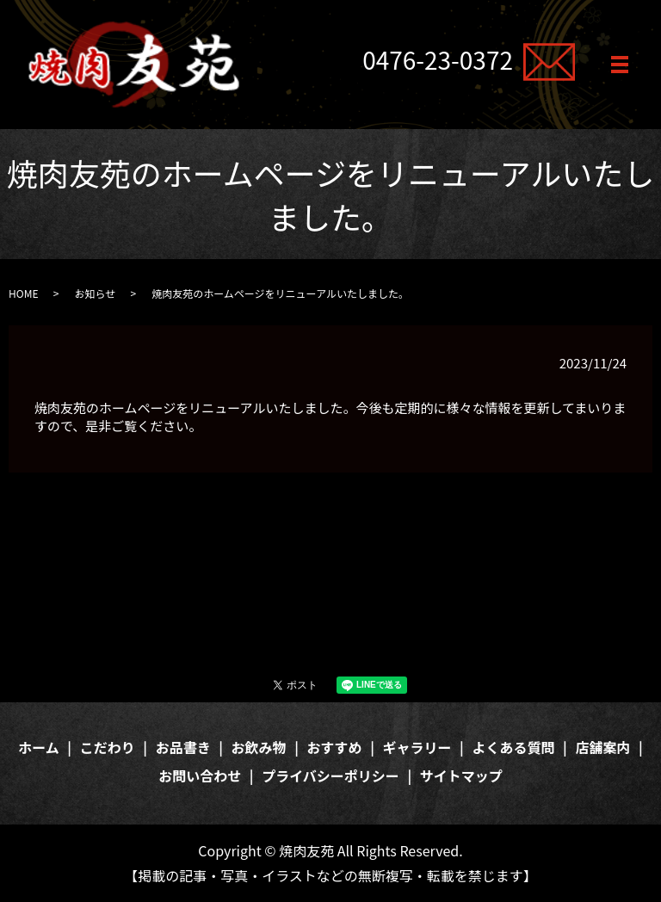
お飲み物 (259, 747)
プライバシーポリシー (330, 775)
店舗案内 (602, 747)
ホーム (38, 747)
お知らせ (94, 293)
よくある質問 (513, 747)
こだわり (107, 747)
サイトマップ (461, 775)
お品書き (183, 747)
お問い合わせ (199, 775)
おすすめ (334, 747)
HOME (23, 293)
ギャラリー (417, 747)
